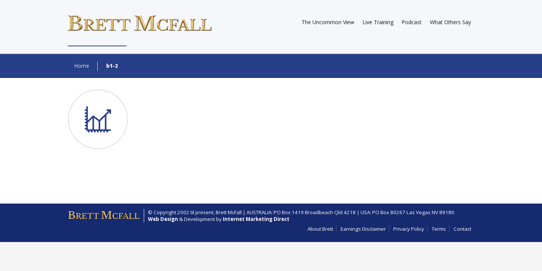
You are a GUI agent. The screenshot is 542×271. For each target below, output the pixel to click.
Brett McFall (229, 212)
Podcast (412, 22)
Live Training (377, 22)
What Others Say (450, 22)
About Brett (320, 228)
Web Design (163, 219)
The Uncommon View (327, 22)
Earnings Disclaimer (363, 228)
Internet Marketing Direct (256, 219)
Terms (439, 228)
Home (81, 65)
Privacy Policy (408, 228)
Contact (462, 228)
